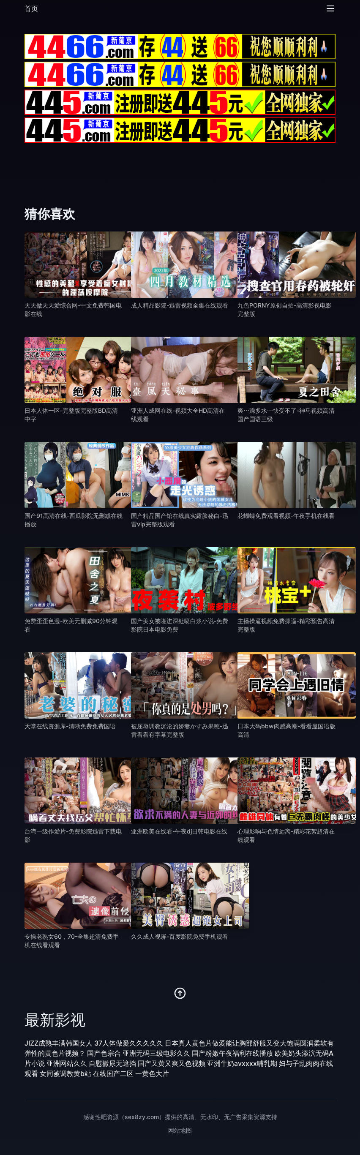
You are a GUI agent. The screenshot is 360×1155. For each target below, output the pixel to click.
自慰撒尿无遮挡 (112, 1063)
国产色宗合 (104, 1053)
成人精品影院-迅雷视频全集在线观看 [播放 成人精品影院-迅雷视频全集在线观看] (179, 305)
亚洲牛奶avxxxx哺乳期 (242, 1063)
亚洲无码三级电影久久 (156, 1053)
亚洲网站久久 (66, 1063)
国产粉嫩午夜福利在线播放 (232, 1053)
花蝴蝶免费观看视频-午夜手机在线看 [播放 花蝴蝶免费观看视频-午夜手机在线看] (286, 515)
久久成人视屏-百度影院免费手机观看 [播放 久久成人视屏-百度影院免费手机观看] (179, 936)
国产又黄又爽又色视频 (171, 1063)
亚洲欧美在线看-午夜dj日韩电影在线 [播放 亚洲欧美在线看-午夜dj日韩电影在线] (179, 831)
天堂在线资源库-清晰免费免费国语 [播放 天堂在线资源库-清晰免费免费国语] (70, 726)
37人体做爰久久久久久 (128, 1043)
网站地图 (180, 1130)
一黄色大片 (152, 1073)
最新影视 (55, 1020)
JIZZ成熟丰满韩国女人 (59, 1043)
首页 (31, 8)
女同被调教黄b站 (65, 1073)
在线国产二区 (113, 1073)
